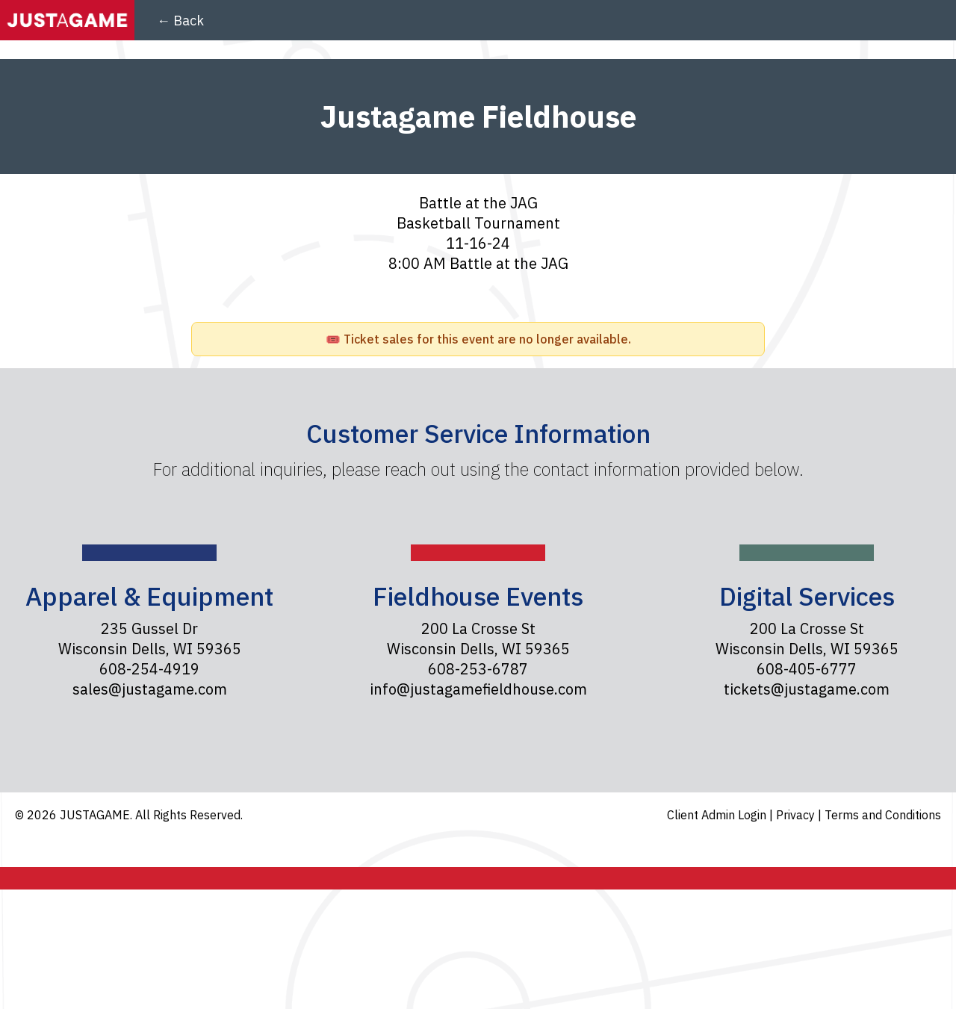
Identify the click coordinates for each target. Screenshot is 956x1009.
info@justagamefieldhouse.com (478, 689)
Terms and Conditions (883, 814)
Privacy (797, 814)
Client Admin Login (718, 814)
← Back (180, 20)
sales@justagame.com (149, 689)
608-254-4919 (149, 669)
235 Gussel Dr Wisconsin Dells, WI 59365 (149, 638)
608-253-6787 (478, 669)
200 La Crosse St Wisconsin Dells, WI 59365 (478, 638)
